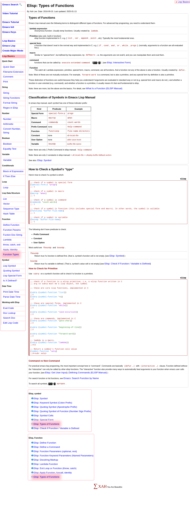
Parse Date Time (11, 297)
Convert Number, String (12, 131)
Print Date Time (11, 292)
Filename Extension (13, 72)
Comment (8, 76)
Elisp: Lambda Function (45, 489)
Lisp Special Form (12, 275)
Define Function (11, 225)
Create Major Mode (12, 50)
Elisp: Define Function (44, 468)
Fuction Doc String (12, 235)
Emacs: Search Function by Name (81, 403)
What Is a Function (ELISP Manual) (104, 90)
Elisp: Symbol (44, 160)
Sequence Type (11, 208)
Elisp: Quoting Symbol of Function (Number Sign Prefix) (62, 436)
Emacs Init (8, 27)
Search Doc (9, 318)
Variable (7, 160)
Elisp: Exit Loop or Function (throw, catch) (54, 493)
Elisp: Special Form (43, 445)
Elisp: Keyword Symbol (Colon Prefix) (52, 428)
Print (5, 81)
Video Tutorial (10, 13)
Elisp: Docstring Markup (45, 485)
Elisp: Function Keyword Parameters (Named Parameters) (63, 481)
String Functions (11, 98)
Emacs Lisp (8, 45)
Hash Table (9, 213)
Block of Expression (13, 171)
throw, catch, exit (11, 244)
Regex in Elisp (10, 107)
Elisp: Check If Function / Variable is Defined (127, 273)
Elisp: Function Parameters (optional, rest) (55, 476)
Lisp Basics (184, 2)
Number (7, 119)
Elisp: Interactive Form (118, 64)
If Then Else (9, 176)
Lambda (7, 239)
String (6, 93)
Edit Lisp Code (10, 323)
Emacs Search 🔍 (12, 4)
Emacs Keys (9, 32)
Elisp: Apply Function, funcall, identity (52, 498)
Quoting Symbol (11, 270)
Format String (10, 103)
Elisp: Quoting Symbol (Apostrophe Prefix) (55, 432)
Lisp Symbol (9, 266)
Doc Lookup (9, 313)
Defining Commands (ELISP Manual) (88, 398)
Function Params (12, 230)
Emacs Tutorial (10, 22)
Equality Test (9, 149)
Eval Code (8, 308)
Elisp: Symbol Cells (43, 441)
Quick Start (9, 67)
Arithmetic (8, 124)
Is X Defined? (10, 280)
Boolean (7, 144)
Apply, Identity (10, 249)
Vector (6, 203)
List (5, 199)
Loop (5, 187)
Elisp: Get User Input (56, 398)
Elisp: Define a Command (46, 472)
